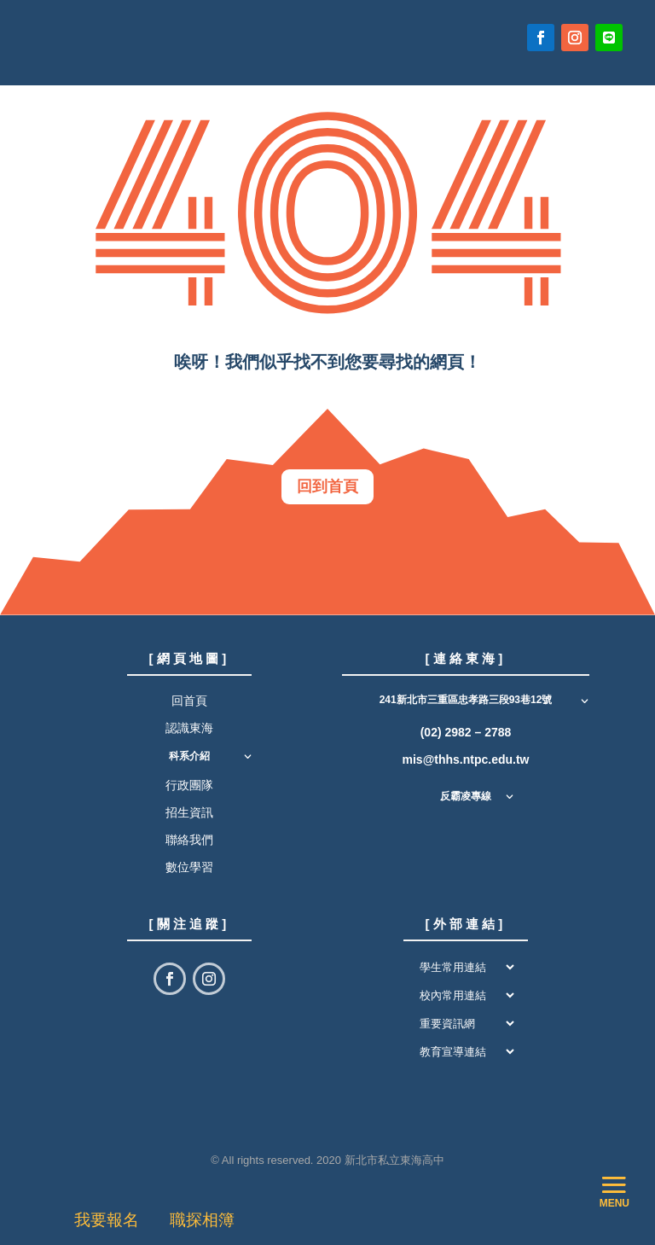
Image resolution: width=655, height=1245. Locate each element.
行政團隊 (189, 793)
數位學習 (189, 875)
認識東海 (189, 735)
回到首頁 (327, 490)
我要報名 (111, 1220)
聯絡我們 (189, 847)
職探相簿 (202, 1220)
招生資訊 (189, 820)
